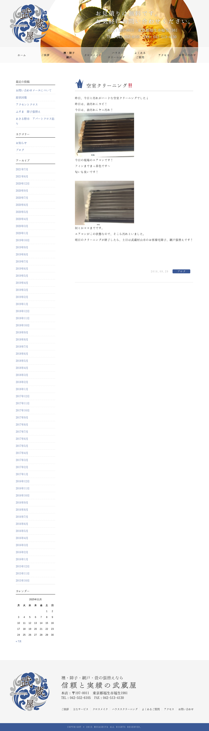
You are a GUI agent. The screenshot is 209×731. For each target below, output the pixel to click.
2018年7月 (22, 346)
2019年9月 (22, 247)
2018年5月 (22, 360)
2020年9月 (22, 190)
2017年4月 (22, 453)
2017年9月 (22, 417)
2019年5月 (22, 275)
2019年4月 (22, 282)
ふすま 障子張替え (28, 111)
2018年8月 (22, 339)
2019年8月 (22, 254)
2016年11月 (23, 488)
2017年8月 (22, 424)
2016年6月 (22, 523)
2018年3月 (22, 375)
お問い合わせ (187, 55)
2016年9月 (22, 502)
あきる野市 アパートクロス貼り (35, 121)
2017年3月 (22, 460)
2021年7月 (22, 169)
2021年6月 (22, 176)
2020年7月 (22, 197)
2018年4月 (22, 367)
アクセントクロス (27, 104)
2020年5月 (22, 212)
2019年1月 (22, 304)
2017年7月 (22, 431)
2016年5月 (22, 531)
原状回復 (21, 97)
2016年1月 (22, 559)
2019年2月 (22, 297)
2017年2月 (22, 467)
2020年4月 (22, 219)
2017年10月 (23, 410)
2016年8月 (22, 509)
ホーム (22, 55)
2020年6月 (22, 204)
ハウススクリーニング (125, 709)
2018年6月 (22, 353)
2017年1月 (22, 474)
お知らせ (21, 143)
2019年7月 (22, 261)
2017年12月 (23, 396)
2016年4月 (22, 538)
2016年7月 (22, 516)
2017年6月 (22, 438)
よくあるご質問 (140, 55)
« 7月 (18, 641)
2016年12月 (23, 481)
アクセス (163, 55)
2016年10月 (23, 495)
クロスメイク (92, 55)
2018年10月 (23, 325)
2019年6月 (22, 268)
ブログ (181, 271)
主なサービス (69, 55)
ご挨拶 (45, 55)
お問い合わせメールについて (34, 90)
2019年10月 (23, 240)
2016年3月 (22, 545)
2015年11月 (23, 573)
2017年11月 (23, 403)
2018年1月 (22, 389)
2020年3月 (22, 226)
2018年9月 (22, 332)
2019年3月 (22, 290)
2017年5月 (22, 445)
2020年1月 (22, 233)
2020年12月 (23, 183)
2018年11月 (23, 318)
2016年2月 (22, 552)
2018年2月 (22, 382)
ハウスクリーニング (116, 55)
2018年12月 (23, 311)
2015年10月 (23, 580)
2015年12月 (23, 566)
